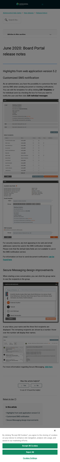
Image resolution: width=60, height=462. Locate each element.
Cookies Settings (30, 458)
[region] (30, 445)
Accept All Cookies (30, 446)
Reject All (30, 452)
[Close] (55, 430)
